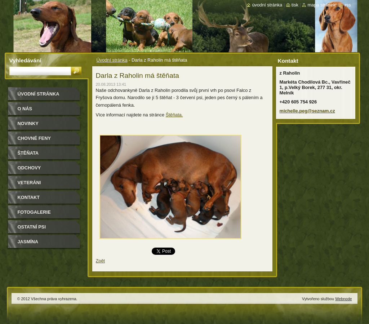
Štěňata (28, 153)
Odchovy (29, 167)
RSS (347, 5)
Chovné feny (34, 138)
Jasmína (28, 241)
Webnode (343, 299)
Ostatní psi (32, 227)
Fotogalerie (34, 212)
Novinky (28, 123)
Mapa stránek (321, 5)
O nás (25, 108)
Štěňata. (174, 114)
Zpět (100, 260)
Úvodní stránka (112, 60)
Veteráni (29, 182)
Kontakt (29, 197)
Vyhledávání (25, 60)
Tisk (295, 5)
